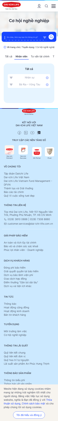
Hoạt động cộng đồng (16, 307)
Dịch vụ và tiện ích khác (17, 286)
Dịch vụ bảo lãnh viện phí (18, 275)
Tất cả (8, 56)
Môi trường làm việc (15, 331)
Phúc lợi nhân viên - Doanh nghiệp (23, 249)
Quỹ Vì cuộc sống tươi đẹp (19, 195)
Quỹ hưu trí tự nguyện (16, 360)
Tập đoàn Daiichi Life (16, 173)
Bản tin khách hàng (15, 314)
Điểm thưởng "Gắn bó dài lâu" (21, 282)
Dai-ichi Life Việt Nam (16, 177)
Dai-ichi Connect (9, 152)
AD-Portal (36, 153)
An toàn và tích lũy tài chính (20, 242)
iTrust (49, 153)
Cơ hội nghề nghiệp (15, 334)
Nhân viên (21, 56)
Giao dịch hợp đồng (15, 278)
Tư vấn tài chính (40, 56)
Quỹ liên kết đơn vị (14, 356)
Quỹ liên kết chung (14, 352)
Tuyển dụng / (28, 47)
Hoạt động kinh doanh (16, 311)
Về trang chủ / (14, 47)
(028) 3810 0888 (16, 219)
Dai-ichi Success (23, 152)
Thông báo (10, 303)
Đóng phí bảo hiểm (15, 267)
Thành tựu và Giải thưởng (18, 188)
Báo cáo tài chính (14, 192)
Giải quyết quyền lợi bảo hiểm (21, 271)
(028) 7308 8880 (40, 219)
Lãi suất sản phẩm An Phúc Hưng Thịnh (26, 363)
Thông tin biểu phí (14, 380)
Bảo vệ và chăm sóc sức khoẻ (21, 246)
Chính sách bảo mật (33, 403)
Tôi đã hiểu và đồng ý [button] (29, 415)
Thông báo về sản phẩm (18, 383)
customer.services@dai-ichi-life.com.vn (28, 223)
